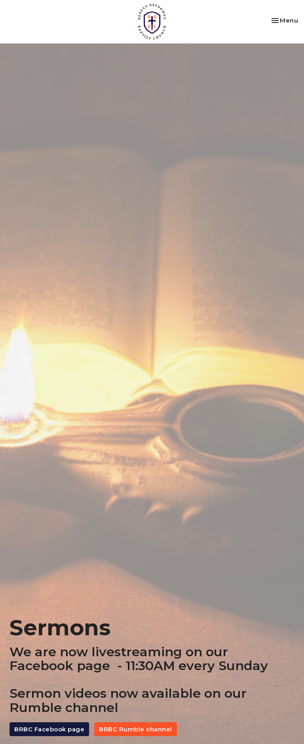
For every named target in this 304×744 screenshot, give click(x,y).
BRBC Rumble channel (135, 729)
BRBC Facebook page (49, 729)
